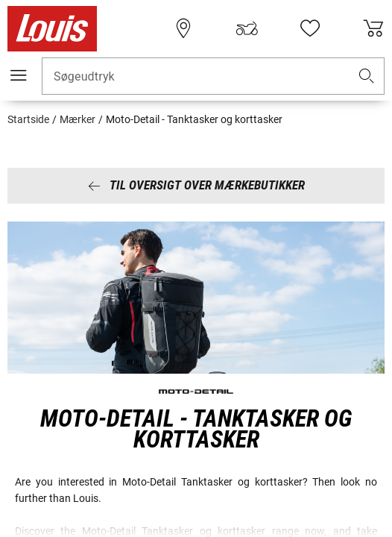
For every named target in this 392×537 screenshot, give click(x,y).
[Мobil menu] (18, 75)
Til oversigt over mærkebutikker (196, 185)
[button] (367, 76)
